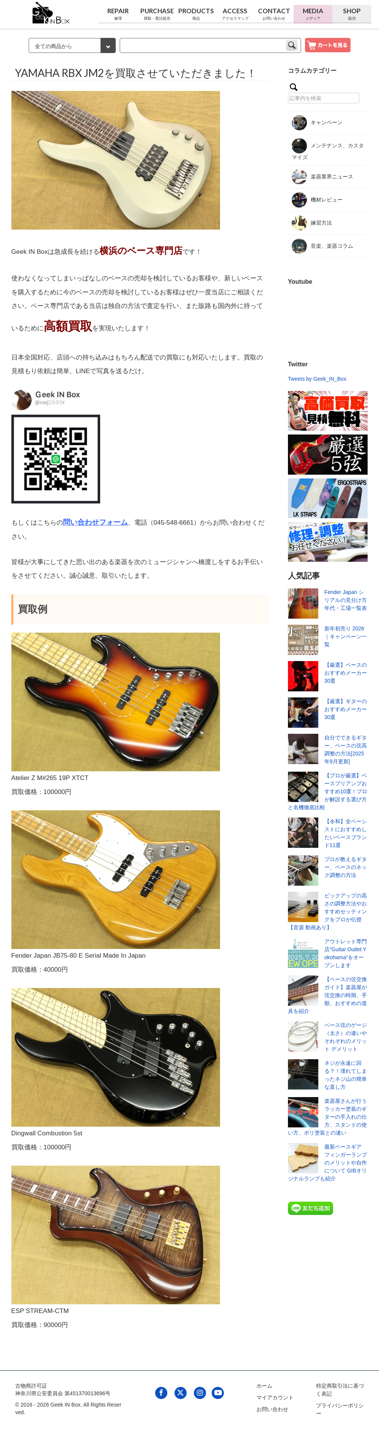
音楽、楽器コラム (322, 246)
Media (313, 14)
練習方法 (312, 223)
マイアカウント (275, 1397)
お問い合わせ (272, 1409)
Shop (351, 14)
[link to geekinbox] (51, 11)
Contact (274, 14)
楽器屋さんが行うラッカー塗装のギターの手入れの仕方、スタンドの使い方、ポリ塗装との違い (327, 1117)
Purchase (157, 14)
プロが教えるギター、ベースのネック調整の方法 (345, 867)
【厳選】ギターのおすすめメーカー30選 (345, 709)
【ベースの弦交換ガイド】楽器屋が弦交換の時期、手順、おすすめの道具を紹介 (327, 995)
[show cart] (328, 45)
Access (235, 14)
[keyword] (210, 45)
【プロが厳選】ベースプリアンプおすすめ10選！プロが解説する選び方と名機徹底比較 (328, 791)
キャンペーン (317, 122)
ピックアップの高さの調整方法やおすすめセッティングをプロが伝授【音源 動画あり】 (327, 911)
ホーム (264, 1386)
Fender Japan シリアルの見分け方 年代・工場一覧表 (345, 600)
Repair (118, 14)
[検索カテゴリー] (72, 45)
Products (195, 14)
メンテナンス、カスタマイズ (328, 149)
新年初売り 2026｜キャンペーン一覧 (345, 636)
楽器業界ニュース (322, 176)
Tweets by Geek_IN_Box (317, 379)
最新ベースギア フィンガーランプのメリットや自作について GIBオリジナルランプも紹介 (327, 1163)
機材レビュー (317, 200)
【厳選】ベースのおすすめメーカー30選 (345, 673)
